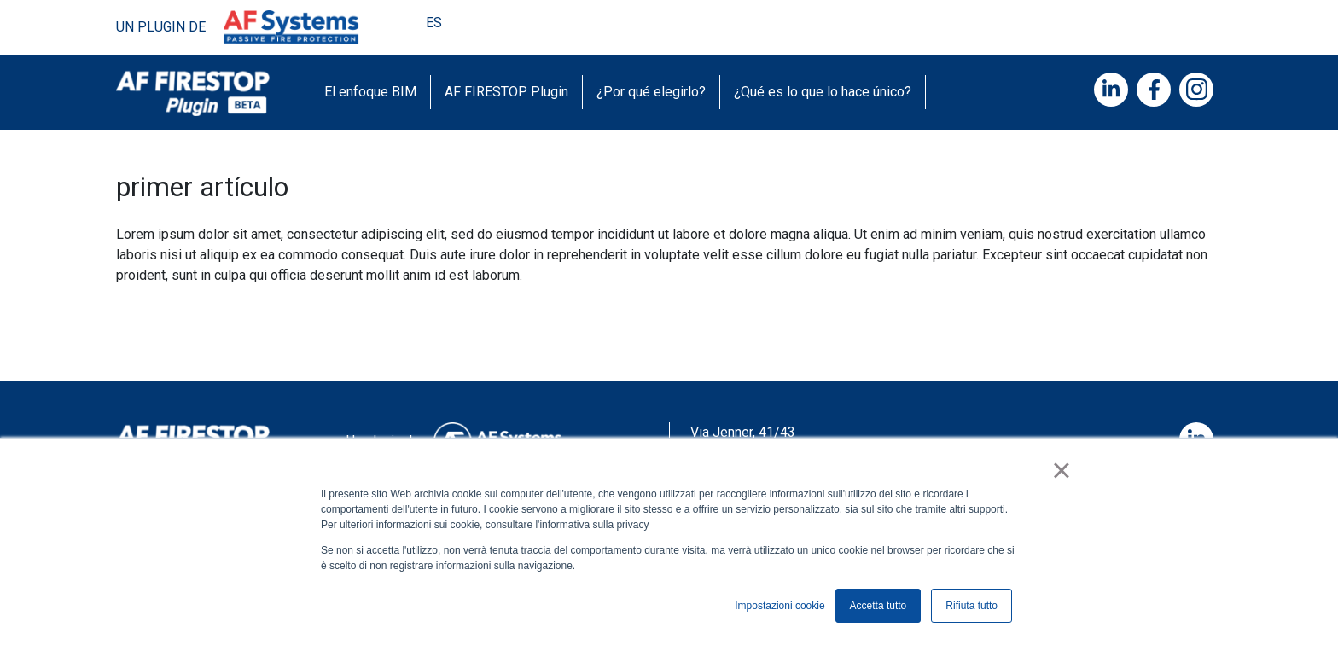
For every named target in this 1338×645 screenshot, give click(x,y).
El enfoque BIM (370, 92)
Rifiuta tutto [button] (971, 606)
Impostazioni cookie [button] (779, 606)
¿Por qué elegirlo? (651, 92)
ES (435, 23)
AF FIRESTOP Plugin (506, 92)
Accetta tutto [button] (878, 606)
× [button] (1061, 470)
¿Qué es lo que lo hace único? (822, 92)
